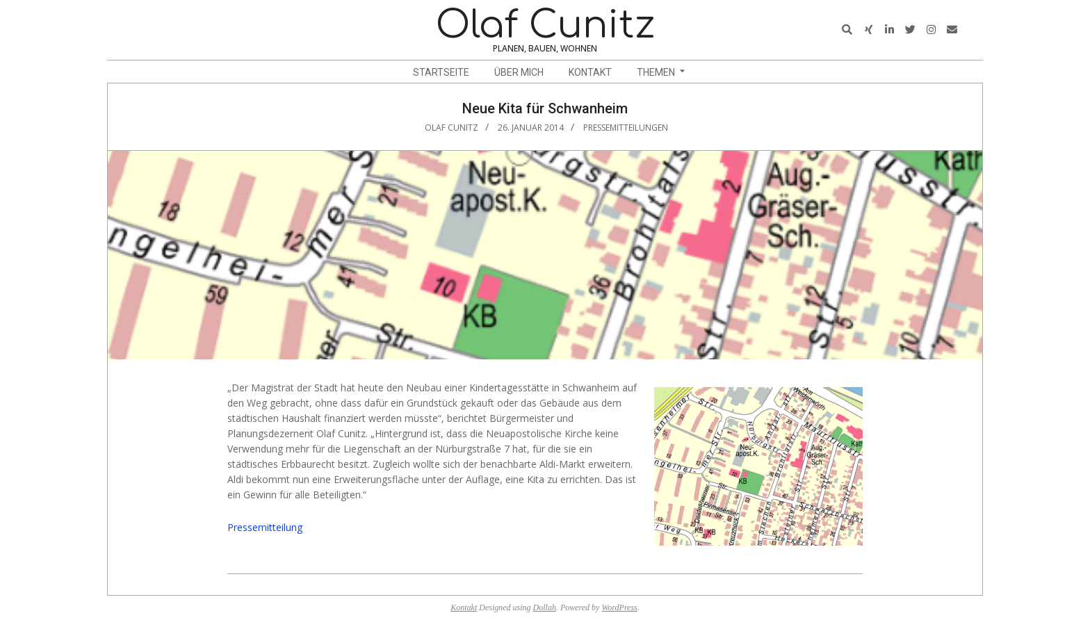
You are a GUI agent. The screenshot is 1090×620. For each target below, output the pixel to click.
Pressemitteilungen (625, 127)
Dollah (544, 607)
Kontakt (463, 607)
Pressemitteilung (264, 527)
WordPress (619, 607)
